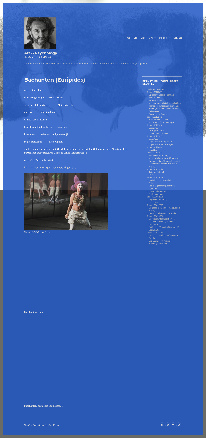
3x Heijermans (155, 100)
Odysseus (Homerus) (158, 200)
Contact (177, 38)
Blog (143, 38)
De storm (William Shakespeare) (163, 219)
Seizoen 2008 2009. (155, 177)
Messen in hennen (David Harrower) (164, 158)
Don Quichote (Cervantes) (160, 241)
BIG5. (151, 175)
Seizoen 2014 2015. (154, 117)
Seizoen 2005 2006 (155, 216)
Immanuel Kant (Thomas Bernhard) (164, 161)
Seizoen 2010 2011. (154, 153)
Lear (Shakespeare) (157, 191)
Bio (135, 38)
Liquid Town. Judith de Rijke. (161, 144)
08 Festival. (154, 202)
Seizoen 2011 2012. (154, 147)
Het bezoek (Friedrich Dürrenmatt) (164, 227)
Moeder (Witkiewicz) (158, 244)
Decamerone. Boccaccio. (159, 114)
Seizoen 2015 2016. (154, 92)
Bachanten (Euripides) (158, 155)
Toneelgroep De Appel (154, 89)
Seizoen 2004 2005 (155, 233)
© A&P (27, 425)
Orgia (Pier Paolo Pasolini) (160, 180)
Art (151, 38)
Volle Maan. (154, 139)
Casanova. (153, 128)
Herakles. (153, 150)
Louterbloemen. (156, 194)
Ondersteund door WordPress (46, 425)
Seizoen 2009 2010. (155, 169)
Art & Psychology (40, 53)
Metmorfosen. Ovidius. (159, 120)
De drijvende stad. (157, 131)
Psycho (163, 38)
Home (127, 38)
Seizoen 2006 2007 (155, 205)
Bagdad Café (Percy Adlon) (160, 142)
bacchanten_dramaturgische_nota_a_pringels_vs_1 (50, 167)
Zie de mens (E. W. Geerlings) (161, 122)
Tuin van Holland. (156, 172)
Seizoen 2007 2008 (155, 197)
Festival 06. (154, 230)
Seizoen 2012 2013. (155, 136)
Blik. (151, 183)
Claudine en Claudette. (158, 133)
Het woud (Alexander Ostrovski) (162, 213)
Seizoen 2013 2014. (155, 125)
